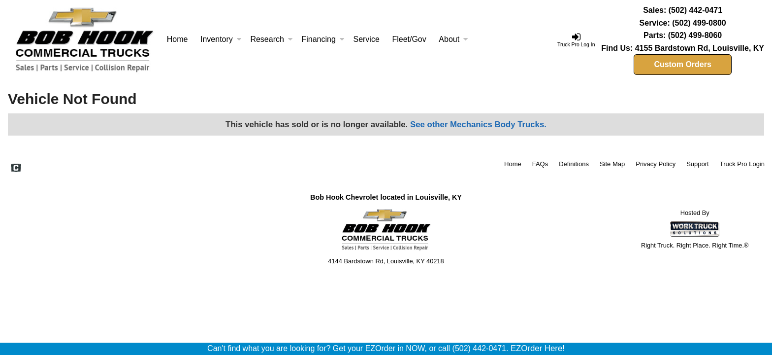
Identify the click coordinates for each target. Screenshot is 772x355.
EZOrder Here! (538, 348)
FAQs (540, 164)
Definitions (574, 164)
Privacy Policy (656, 164)
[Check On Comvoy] (16, 169)
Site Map (612, 164)
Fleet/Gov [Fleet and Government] (409, 39)
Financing (322, 39)
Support (697, 164)
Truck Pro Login (742, 164)
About (453, 39)
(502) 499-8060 (695, 35)
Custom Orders (682, 64)
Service (366, 39)
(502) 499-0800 (699, 23)
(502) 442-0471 (695, 10)
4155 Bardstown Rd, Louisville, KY (699, 48)
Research (271, 39)
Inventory (221, 39)
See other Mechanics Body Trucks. (478, 124)
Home (177, 39)
